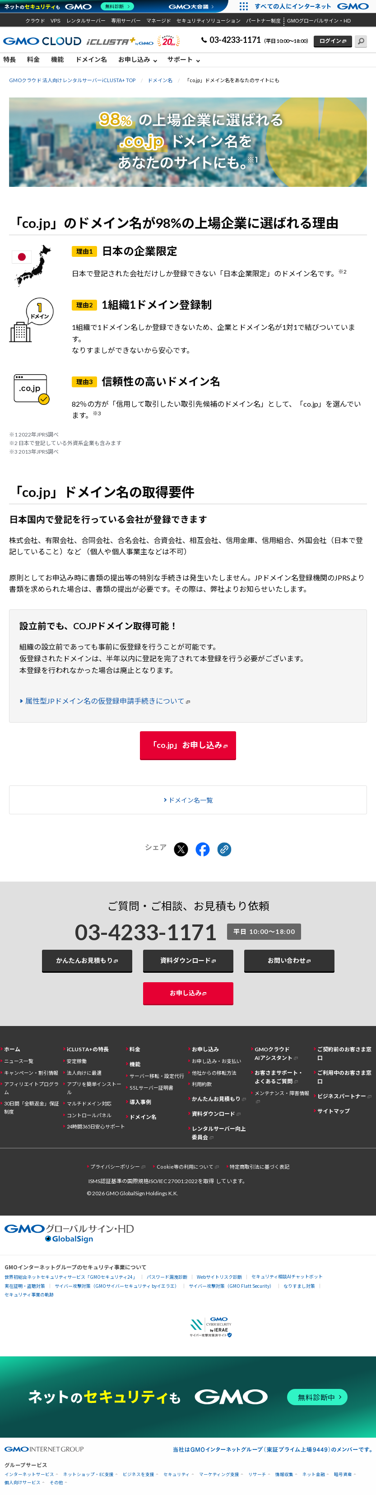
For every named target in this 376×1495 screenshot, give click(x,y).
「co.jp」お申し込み (186, 745)
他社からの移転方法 (214, 1073)
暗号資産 (343, 1474)
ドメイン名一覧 (190, 800)
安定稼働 (77, 1061)
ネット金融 (313, 1474)
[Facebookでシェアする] (202, 850)
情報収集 (284, 1474)
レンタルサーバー (86, 20)
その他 (56, 1483)
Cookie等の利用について (185, 1167)
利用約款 (202, 1084)
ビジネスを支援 (138, 1474)
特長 (9, 59)
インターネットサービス (29, 1474)
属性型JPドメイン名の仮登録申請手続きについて (105, 700)
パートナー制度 (263, 20)
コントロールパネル (89, 1115)
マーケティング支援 (219, 1474)
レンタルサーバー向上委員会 (219, 1133)
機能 (57, 59)
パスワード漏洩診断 (167, 1276)
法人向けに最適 (84, 1073)
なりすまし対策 (299, 1285)
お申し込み (134, 59)
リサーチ (257, 1474)
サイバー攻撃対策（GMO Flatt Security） (231, 1285)
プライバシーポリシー (115, 1167)
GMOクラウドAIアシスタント (273, 1053)
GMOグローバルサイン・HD (319, 20)
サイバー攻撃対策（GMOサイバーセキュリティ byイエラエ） (117, 1285)
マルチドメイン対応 (89, 1103)
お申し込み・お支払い (216, 1061)
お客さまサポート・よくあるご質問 (279, 1077)
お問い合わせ (287, 960)
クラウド (35, 20)
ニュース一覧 (18, 1061)
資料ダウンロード (185, 960)
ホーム (12, 1049)
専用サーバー (126, 20)
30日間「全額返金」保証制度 (31, 1107)
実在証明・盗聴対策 (25, 1285)
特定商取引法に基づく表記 (259, 1167)
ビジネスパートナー (341, 1096)
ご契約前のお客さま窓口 (344, 1053)
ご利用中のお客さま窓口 (344, 1077)
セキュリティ (176, 1474)
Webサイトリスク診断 (219, 1276)
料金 (33, 59)
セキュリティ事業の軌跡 (29, 1294)
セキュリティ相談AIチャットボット (287, 1276)
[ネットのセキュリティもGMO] (69, 6)
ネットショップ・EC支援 (88, 1474)
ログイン (330, 40)
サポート (180, 59)
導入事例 (140, 1102)
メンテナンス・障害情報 (282, 1093)
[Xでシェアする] (181, 850)
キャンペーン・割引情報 (31, 1073)
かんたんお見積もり (84, 960)
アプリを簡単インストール (94, 1088)
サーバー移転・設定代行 (157, 1076)
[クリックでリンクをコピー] (224, 850)
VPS (55, 20)
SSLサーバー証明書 (151, 1088)
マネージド (158, 20)
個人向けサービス (23, 1483)
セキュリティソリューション (208, 20)
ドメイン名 (91, 59)
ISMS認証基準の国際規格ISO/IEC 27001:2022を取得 (151, 1181)
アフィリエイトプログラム (31, 1088)
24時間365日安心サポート (96, 1126)
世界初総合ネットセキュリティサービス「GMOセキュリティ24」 (71, 1276)
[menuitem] (12, 60)
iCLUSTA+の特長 (88, 1049)
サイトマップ (333, 1111)
